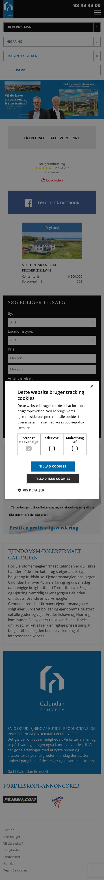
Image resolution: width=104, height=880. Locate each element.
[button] (30, 490)
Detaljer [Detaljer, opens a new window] (23, 427)
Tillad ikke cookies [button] (52, 478)
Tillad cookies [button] (52, 466)
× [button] (91, 386)
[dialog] (52, 440)
